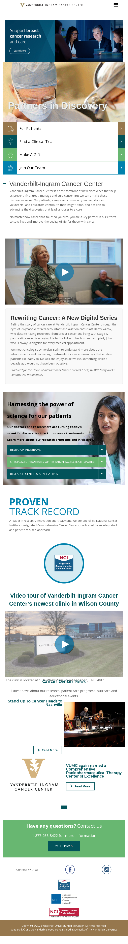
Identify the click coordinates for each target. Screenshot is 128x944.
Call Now (64, 846)
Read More (48, 750)
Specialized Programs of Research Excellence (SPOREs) (52, 462)
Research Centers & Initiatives (34, 474)
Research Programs (25, 449)
